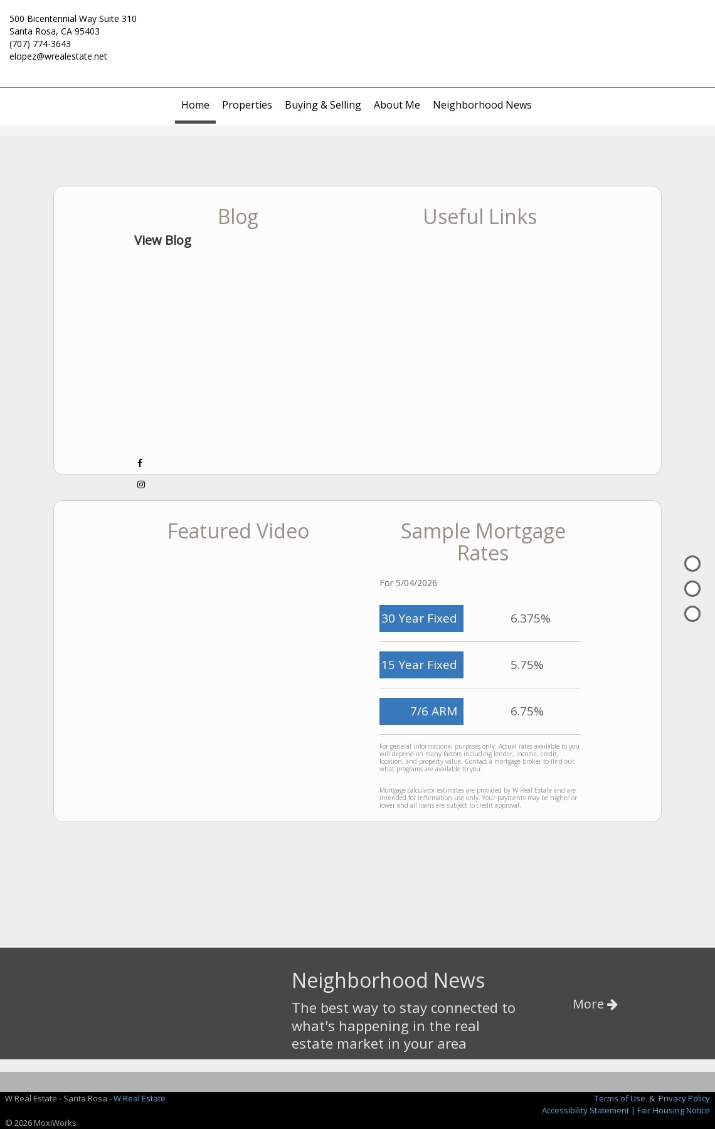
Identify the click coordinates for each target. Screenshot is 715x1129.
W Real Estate (140, 1098)
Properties (247, 105)
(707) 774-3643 (40, 44)
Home (195, 105)
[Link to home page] (357, 26)
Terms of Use (620, 1098)
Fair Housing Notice (673, 1110)
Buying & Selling (323, 105)
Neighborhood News (482, 105)
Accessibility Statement (585, 1110)
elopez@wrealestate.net (58, 56)
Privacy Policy (684, 1098)
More (595, 1003)
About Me (397, 105)
